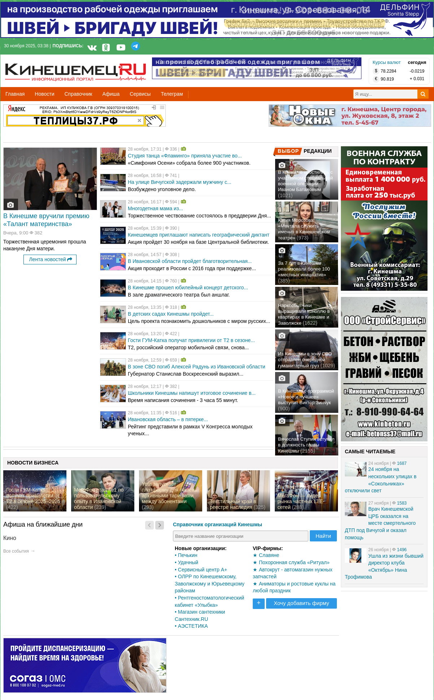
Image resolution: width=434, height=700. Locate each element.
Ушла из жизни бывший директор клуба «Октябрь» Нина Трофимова (384, 566)
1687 (402, 463)
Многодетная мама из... (155, 208)
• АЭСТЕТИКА (191, 626)
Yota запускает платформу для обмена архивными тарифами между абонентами (170, 492)
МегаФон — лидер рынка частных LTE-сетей (301, 501)
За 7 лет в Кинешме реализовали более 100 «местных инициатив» (304, 268)
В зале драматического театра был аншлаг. (179, 295)
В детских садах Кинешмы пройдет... (171, 314)
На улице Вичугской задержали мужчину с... (179, 182)
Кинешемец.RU (31, 58)
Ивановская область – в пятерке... (168, 419)
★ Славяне (266, 555)
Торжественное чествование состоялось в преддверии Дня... (199, 216)
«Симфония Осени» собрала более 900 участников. (189, 163)
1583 (402, 503)
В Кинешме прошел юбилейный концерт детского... (188, 287)
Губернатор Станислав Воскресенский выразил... (185, 374)
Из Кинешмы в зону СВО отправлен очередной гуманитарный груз (305, 359)
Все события (16, 551)
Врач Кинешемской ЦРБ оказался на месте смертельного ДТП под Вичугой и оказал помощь (380, 523)
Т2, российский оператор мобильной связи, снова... (188, 347)
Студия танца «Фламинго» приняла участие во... (185, 156)
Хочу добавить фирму (301, 603)
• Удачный (186, 562)
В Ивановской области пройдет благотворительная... (190, 261)
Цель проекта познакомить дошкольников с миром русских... (199, 321)
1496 (402, 549)
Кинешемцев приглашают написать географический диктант (198, 235)
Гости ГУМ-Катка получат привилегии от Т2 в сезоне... (191, 340)
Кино (9, 538)
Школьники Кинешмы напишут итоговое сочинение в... (192, 393)
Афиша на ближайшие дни (43, 524)
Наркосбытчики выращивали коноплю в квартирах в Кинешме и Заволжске (304, 314)
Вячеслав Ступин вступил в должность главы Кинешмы (306, 445)
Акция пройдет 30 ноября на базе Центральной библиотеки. (198, 242)
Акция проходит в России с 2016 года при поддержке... (192, 268)
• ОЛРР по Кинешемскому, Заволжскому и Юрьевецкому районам (209, 583)
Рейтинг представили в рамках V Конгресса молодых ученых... (190, 430)
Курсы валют (387, 62)
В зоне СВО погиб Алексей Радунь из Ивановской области (196, 367)
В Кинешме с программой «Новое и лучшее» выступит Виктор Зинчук (306, 396)
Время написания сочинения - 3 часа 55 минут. (183, 400)
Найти (323, 536)
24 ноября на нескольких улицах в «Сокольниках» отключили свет (380, 479)
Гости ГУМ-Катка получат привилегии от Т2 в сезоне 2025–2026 (33, 495)
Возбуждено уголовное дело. (162, 189)
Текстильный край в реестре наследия (233, 504)
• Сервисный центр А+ (201, 569)
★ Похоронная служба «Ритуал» (291, 562)
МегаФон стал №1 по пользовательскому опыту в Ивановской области (98, 498)
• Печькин (186, 555)
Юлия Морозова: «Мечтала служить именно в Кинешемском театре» (304, 229)
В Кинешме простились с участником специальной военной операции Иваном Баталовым (305, 180)
